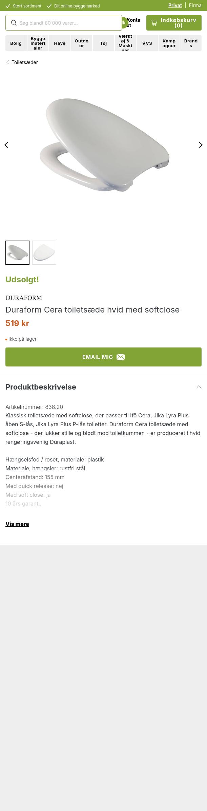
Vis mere (17, 524)
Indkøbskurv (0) (173, 23)
